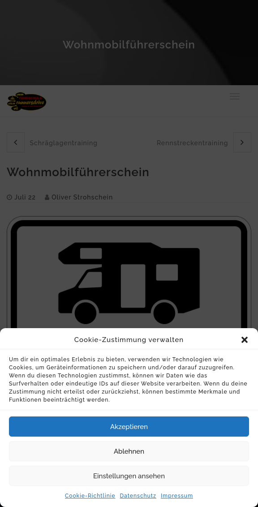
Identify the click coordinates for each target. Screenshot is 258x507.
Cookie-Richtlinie (90, 501)
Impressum (177, 501)
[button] (244, 345)
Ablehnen (129, 456)
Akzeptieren (129, 432)
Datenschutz (138, 501)
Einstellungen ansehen (129, 481)
